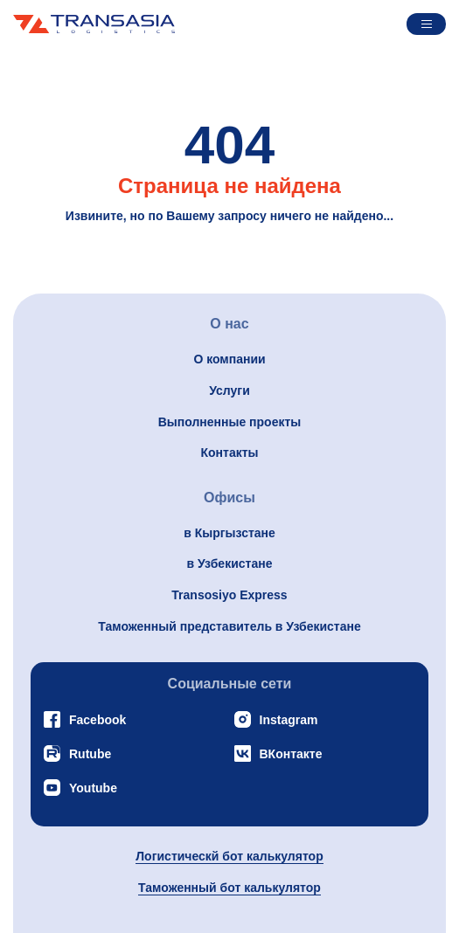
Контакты (229, 453)
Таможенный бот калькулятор (229, 888)
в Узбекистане (230, 563)
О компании (229, 359)
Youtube (80, 787)
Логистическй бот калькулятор (229, 856)
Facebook (85, 719)
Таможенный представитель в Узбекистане (229, 626)
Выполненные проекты (230, 422)
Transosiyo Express (229, 595)
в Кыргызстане (229, 533)
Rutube (77, 753)
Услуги (229, 390)
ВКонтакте (278, 753)
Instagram (276, 719)
